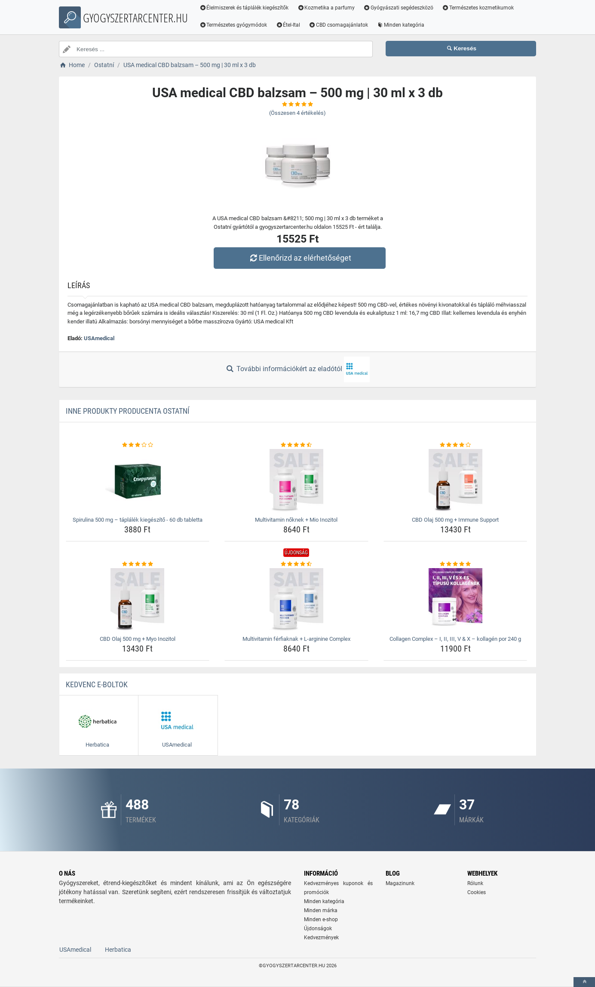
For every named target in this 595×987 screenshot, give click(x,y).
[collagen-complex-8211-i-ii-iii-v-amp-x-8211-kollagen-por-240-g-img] (455, 600)
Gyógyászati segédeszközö (399, 8)
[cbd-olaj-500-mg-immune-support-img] (455, 481)
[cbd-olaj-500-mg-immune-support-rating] (455, 445)
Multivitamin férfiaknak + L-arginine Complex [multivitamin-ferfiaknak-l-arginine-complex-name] (296, 639)
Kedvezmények (321, 938)
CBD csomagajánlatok (338, 25)
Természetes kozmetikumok (478, 8)
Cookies (476, 892)
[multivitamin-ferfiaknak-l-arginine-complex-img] (296, 600)
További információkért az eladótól (297, 369)
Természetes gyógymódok (233, 25)
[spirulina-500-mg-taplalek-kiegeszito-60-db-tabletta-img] (137, 481)
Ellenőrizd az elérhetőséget (299, 258)
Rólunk (475, 883)
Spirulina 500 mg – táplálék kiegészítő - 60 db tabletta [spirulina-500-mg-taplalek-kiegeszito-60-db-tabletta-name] (137, 520)
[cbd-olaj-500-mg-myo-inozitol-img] (137, 600)
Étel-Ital (288, 25)
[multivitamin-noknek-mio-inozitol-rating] (296, 445)
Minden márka (320, 910)
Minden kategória (400, 25)
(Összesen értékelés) (297, 113)
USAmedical (99, 338)
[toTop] (584, 982)
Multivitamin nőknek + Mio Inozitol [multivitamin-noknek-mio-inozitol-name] (296, 520)
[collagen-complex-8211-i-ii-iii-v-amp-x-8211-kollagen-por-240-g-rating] (455, 564)
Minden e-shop (321, 919)
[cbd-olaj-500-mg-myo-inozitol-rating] (137, 564)
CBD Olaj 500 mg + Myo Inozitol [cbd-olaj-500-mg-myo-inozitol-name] (137, 639)
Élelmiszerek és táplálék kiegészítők (244, 8)
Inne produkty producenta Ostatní (128, 410)
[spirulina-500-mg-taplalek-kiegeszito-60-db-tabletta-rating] (137, 445)
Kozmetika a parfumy (326, 8)
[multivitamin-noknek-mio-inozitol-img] (296, 481)
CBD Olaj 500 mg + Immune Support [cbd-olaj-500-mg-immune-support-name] (455, 520)
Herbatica (118, 949)
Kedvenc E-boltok (97, 684)
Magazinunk (400, 883)
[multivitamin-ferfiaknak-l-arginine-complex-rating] (296, 564)
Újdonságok (318, 929)
